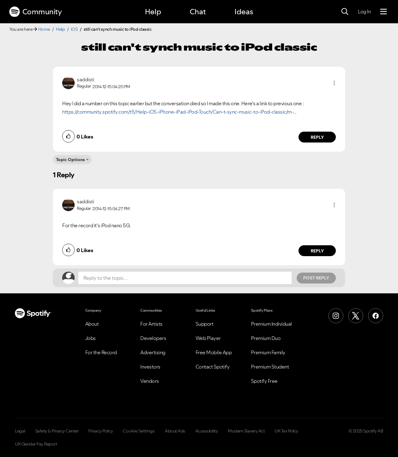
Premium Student (270, 366)
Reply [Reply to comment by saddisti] (317, 137)
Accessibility (206, 431)
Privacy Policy (100, 431)
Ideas (243, 12)
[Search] (345, 12)
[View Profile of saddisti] (85, 79)
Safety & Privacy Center (57, 431)
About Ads (175, 431)
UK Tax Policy (286, 431)
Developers (153, 338)
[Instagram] (335, 315)
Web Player (208, 338)
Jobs (90, 338)
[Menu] (383, 11)
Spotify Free (264, 381)
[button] (334, 83)
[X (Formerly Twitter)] (355, 315)
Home (44, 29)
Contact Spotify (213, 366)
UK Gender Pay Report (36, 444)
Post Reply (316, 278)
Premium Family (268, 352)
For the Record (101, 352)
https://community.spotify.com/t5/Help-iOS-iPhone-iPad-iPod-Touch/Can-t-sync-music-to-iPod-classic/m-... (179, 111)
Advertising (152, 352)
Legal (20, 431)
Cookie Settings (139, 431)
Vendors (149, 381)
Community (35, 12)
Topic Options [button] (70, 159)
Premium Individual (271, 323)
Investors (150, 366)
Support (205, 323)
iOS (74, 29)
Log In (364, 11)
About (92, 323)
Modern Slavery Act (246, 431)
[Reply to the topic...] (185, 278)
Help (153, 12)
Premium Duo (266, 338)
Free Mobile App (214, 352)
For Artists (151, 323)
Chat (198, 12)
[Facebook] (375, 315)
